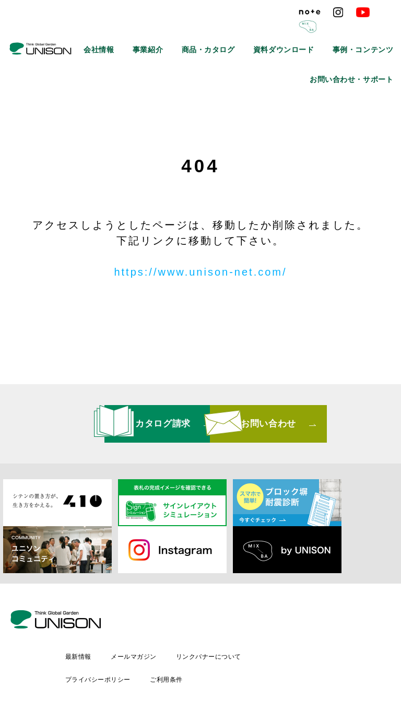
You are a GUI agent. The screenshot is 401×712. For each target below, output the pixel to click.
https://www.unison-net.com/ (200, 272)
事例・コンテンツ (371, 31)
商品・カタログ (247, 31)
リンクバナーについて (298, 621)
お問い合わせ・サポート (362, 55)
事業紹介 (198, 31)
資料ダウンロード (308, 31)
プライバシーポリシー (184, 639)
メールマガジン (221, 621)
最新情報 (165, 621)
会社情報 (159, 31)
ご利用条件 (254, 639)
